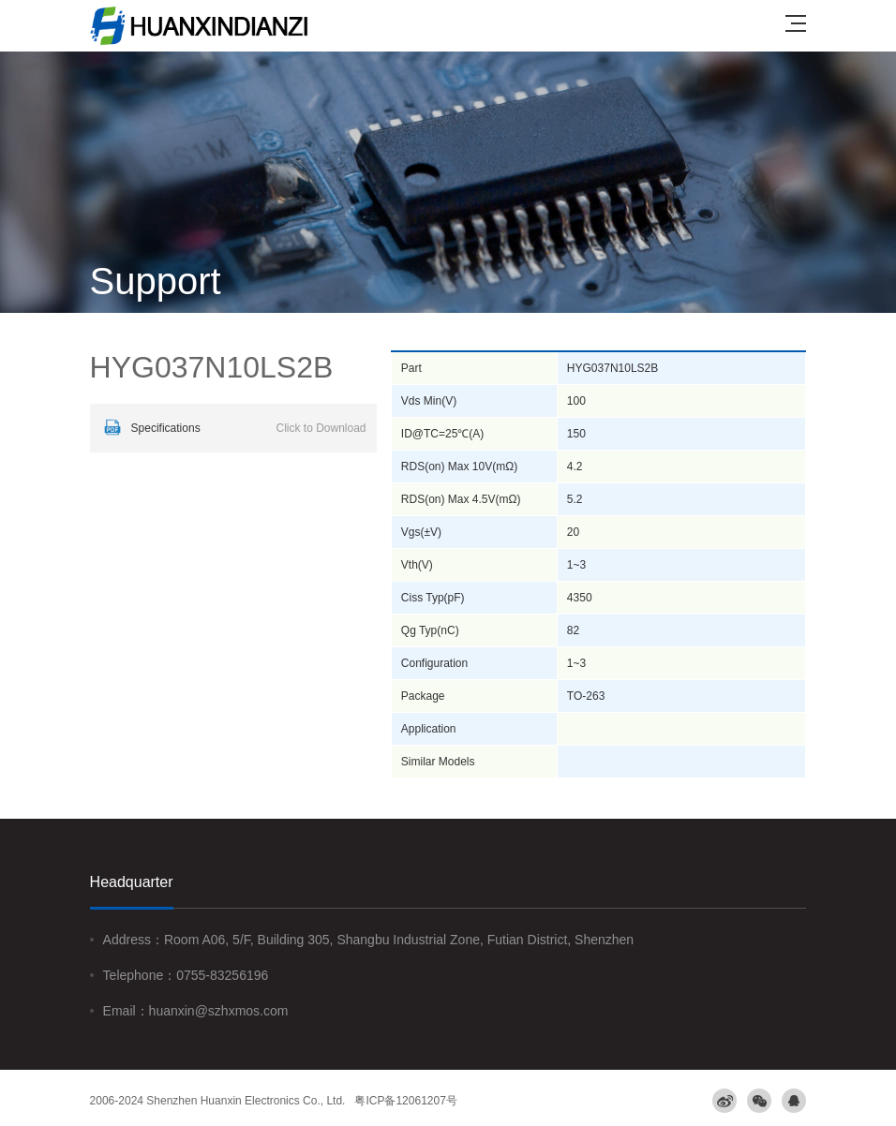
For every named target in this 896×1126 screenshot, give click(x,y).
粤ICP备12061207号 (405, 1100)
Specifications (232, 428)
